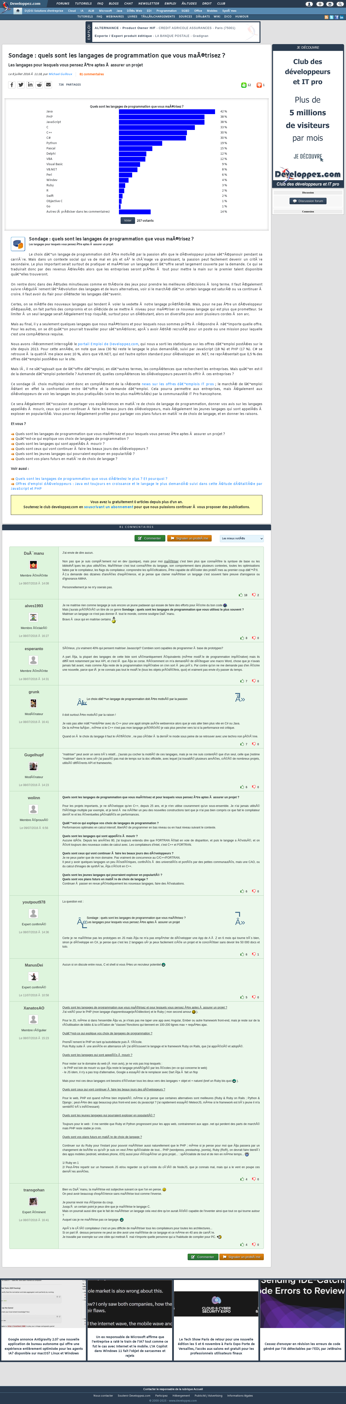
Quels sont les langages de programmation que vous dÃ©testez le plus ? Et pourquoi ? (91, 482)
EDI (149, 11)
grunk (34, 701)
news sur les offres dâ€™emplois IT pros (178, 387)
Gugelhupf (33, 764)
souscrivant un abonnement (108, 510)
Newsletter (148, 4)
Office (198, 11)
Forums (63, 4)
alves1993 (34, 615)
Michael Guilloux (60, 77)
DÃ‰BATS (203, 16)
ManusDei (34, 974)
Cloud (72, 11)
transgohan (34, 1199)
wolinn (34, 807)
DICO (227, 16)
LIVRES (132, 16)
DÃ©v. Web (134, 11)
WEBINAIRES (115, 16)
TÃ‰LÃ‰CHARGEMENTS (158, 16)
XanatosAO (34, 1017)
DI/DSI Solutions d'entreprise (44, 11)
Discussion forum (308, 201)
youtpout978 (34, 911)
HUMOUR (241, 16)
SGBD (185, 11)
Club (221, 4)
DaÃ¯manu (34, 562)
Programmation (166, 11)
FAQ (100, 4)
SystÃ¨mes (229, 11)
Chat (128, 4)
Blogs (113, 4)
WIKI (217, 16)
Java (119, 11)
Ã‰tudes (189, 4)
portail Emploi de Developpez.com (108, 347)
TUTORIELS (85, 16)
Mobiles (212, 11)
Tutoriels (83, 4)
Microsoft (105, 11)
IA (81, 11)
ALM (91, 11)
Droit (207, 4)
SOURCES (185, 16)
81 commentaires (92, 77)
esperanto (34, 658)
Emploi (170, 4)
